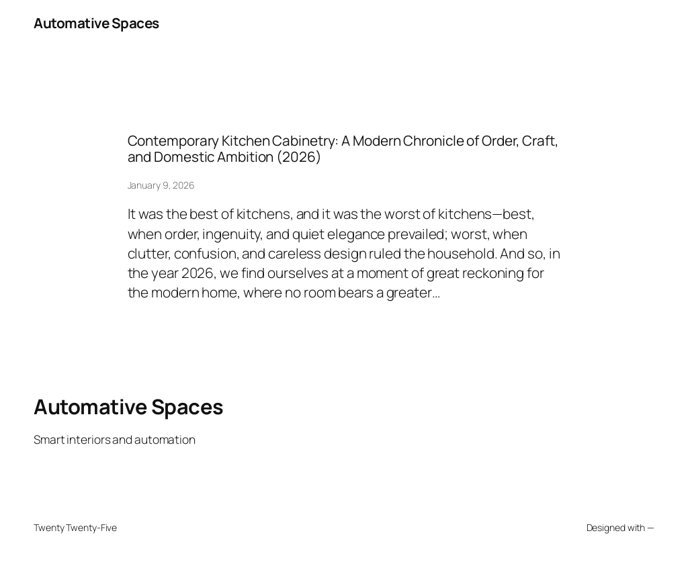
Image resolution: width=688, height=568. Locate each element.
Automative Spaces (96, 22)
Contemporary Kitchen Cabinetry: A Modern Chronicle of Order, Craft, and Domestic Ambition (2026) (343, 148)
